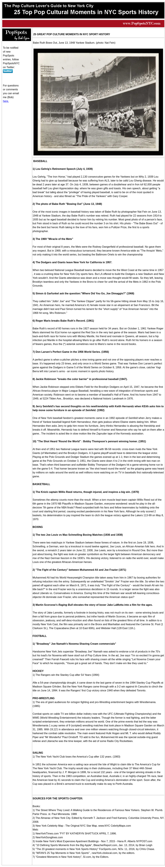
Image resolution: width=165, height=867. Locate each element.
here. (6, 101)
